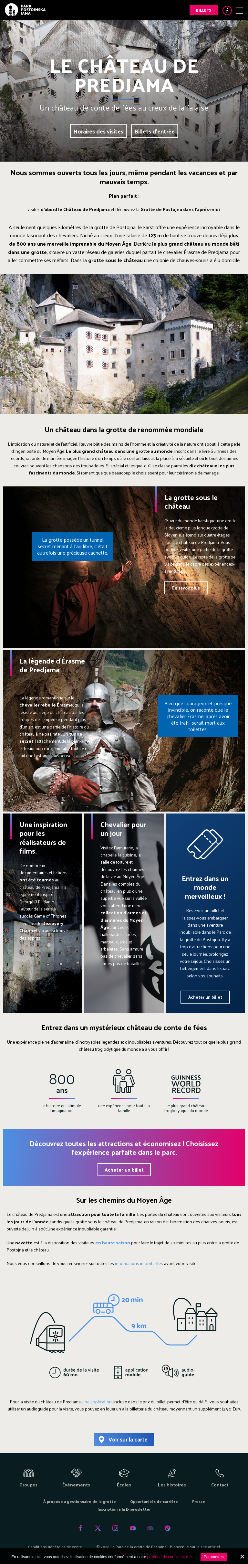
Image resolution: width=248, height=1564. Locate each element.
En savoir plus (186, 587)
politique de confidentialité (169, 1557)
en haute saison (112, 1243)
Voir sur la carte (128, 1439)
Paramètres (214, 1557)
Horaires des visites (98, 130)
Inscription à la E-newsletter (124, 1509)
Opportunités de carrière (154, 1501)
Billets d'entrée (154, 130)
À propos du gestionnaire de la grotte (79, 1501)
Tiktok (167, 1528)
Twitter (98, 1528)
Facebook (80, 1528)
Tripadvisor (150, 1528)
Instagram (115, 1528)
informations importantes (139, 1263)
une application (97, 1402)
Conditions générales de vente (55, 1546)
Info (227, 10)
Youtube (133, 1528)
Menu (239, 10)
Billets (204, 10)
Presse (198, 1501)
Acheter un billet (205, 997)
